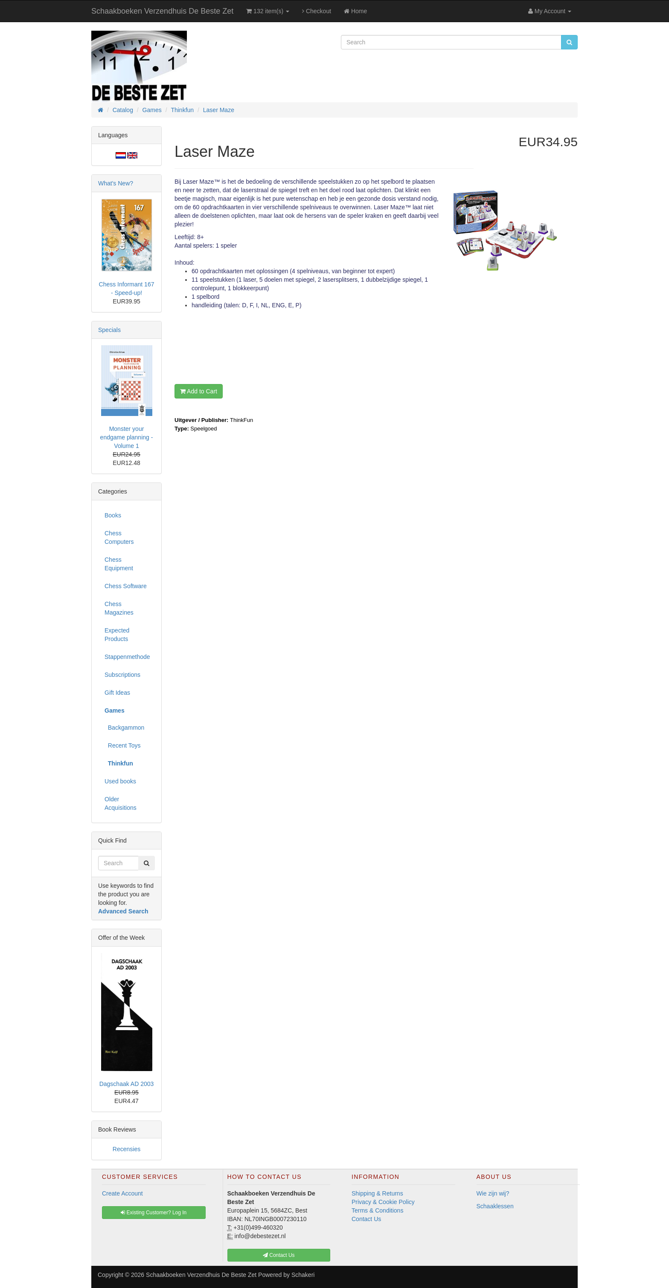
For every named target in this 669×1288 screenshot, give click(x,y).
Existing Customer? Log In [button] (153, 1213)
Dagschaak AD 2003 (126, 1083)
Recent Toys (123, 745)
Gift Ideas (117, 692)
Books (113, 515)
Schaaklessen (495, 1206)
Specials (109, 329)
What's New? (115, 183)
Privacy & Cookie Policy (383, 1201)
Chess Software (126, 586)
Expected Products (117, 634)
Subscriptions (122, 674)
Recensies (126, 1149)
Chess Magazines (119, 608)
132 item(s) (267, 11)
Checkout (316, 11)
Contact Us (366, 1219)
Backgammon (124, 727)
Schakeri (302, 1274)
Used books (120, 781)
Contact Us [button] (279, 1255)
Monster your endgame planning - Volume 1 (126, 437)
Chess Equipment (119, 564)
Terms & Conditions (377, 1210)
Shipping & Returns (377, 1193)
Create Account (122, 1193)
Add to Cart (198, 391)
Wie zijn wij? (493, 1193)
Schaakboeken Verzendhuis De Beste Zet (162, 11)
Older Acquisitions (121, 803)
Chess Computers (119, 537)
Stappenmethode (127, 656)
